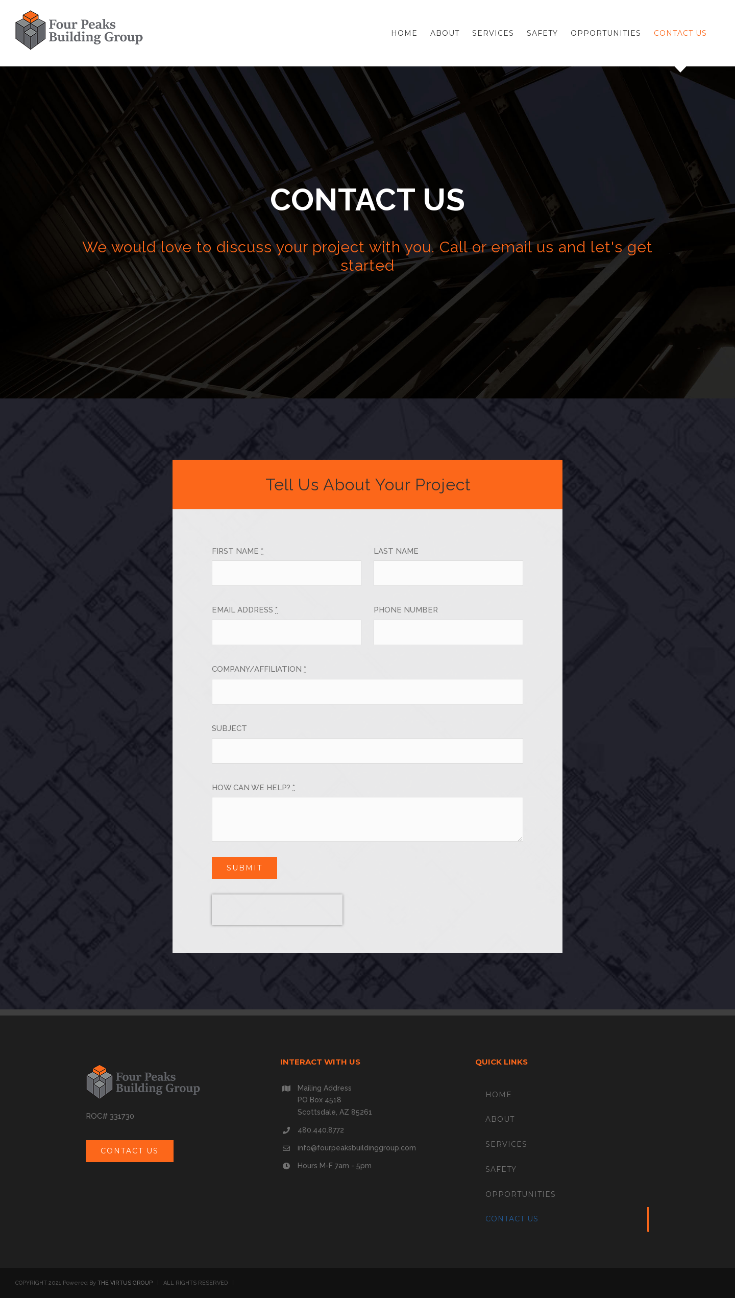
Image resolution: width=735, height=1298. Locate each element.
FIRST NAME (237, 551)
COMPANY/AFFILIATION (259, 669)
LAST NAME (396, 551)
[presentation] (277, 909)
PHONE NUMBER (406, 610)
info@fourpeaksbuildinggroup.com (357, 1148)
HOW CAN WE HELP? (253, 787)
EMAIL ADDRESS (245, 610)
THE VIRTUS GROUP (125, 1283)
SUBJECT (229, 728)
